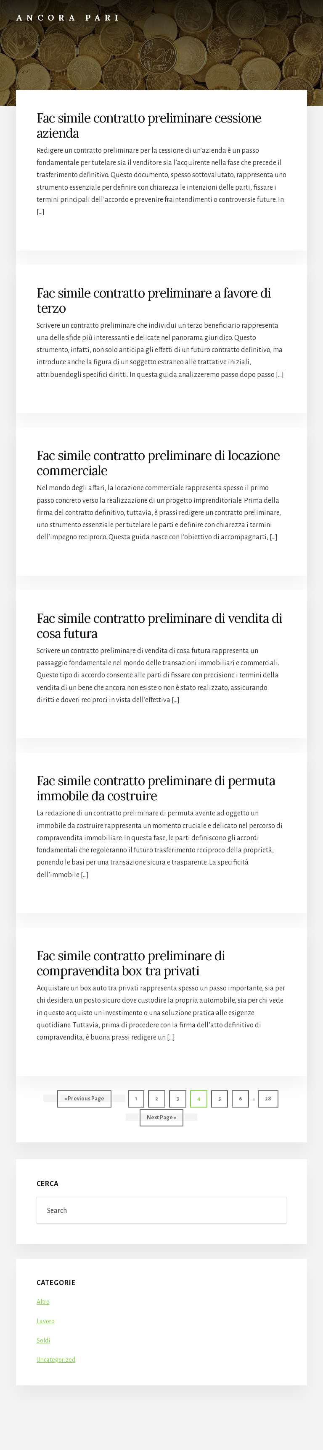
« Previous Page (84, 1101)
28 (271, 1098)
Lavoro (46, 1321)
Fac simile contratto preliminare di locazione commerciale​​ (158, 462)
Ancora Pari (69, 17)
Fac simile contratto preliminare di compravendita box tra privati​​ (131, 963)
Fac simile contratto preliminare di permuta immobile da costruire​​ (156, 788)
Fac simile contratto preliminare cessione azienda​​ (149, 125)
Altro (43, 1301)
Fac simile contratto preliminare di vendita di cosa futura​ (159, 625)
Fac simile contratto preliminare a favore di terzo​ (154, 300)
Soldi (43, 1340)
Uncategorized (56, 1359)
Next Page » (161, 1119)
